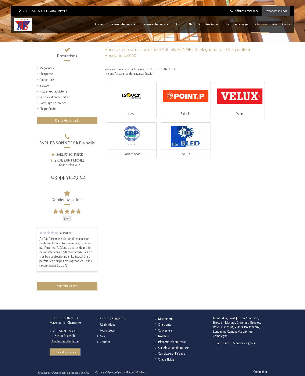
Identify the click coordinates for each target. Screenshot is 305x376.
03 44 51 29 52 (68, 176)
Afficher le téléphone (246, 10)
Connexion (260, 372)
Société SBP (131, 154)
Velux (239, 114)
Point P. (186, 114)
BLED (186, 154)
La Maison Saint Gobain (135, 372)
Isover (132, 114)
